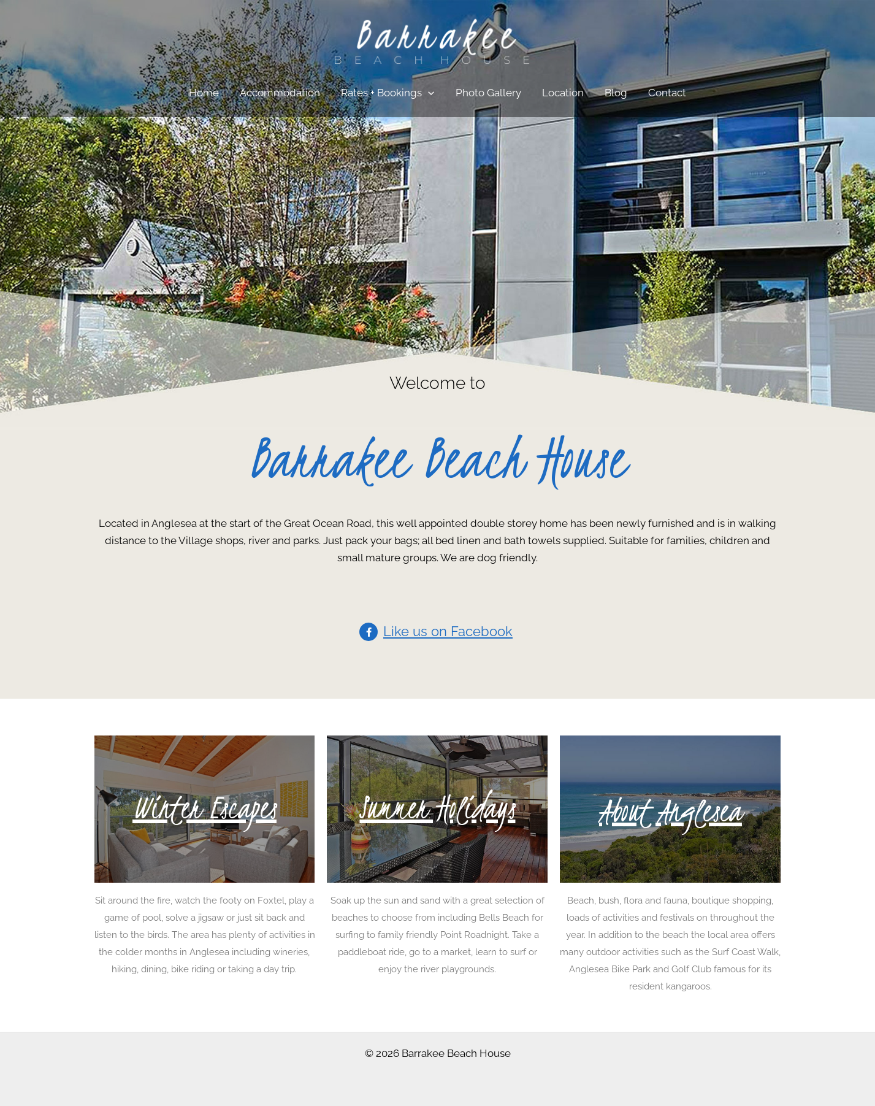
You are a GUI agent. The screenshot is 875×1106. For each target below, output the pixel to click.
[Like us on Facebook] (368, 632)
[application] (428, 92)
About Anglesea (670, 811)
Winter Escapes (204, 808)
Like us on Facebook (448, 631)
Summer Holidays (437, 808)
